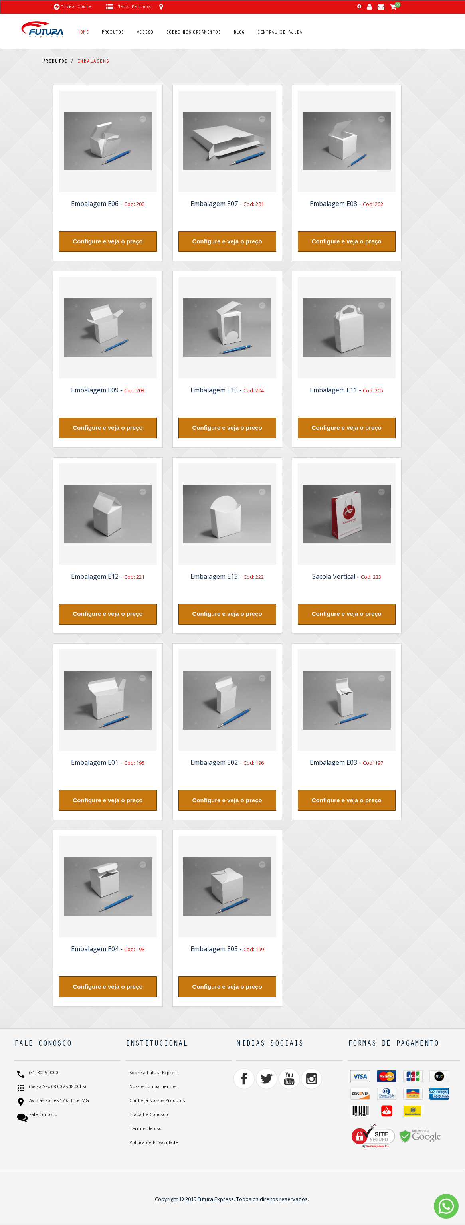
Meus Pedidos (134, 7)
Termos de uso (145, 1128)
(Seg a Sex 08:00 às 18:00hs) (57, 1086)
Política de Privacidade (153, 1142)
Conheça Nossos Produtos (157, 1100)
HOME (83, 32)
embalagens (91, 62)
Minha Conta (76, 7)
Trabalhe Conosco (148, 1114)
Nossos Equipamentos (152, 1086)
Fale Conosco (42, 1114)
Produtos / (58, 62)
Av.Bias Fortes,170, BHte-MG (58, 1100)
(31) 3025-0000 (43, 1072)
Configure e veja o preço (108, 241)
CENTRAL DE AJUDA (279, 32)
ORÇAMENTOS (207, 32)
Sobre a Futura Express (153, 1072)
